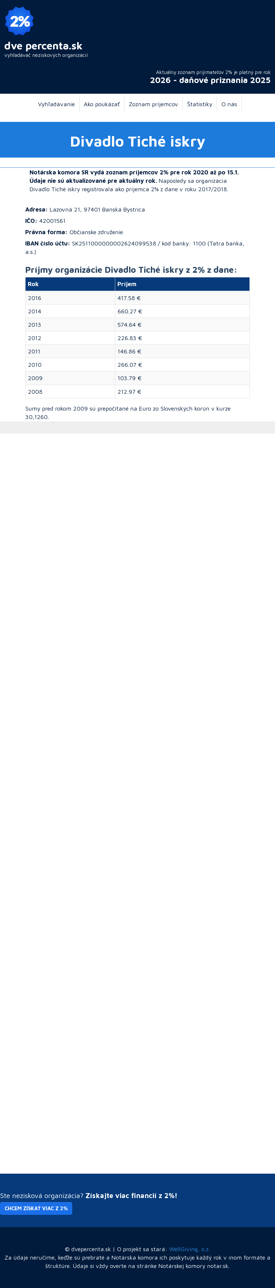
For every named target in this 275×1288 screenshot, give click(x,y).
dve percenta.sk (43, 45)
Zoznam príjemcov (153, 103)
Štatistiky (199, 103)
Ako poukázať (102, 103)
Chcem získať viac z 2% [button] (36, 1208)
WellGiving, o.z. (189, 1248)
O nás (229, 103)
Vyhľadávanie (56, 103)
